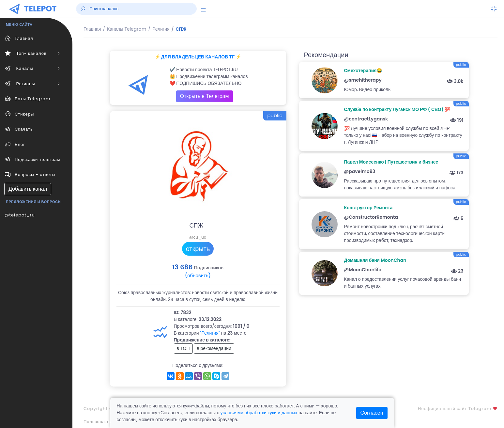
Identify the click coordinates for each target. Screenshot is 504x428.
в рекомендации (214, 348)
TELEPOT (40, 8)
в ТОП (183, 348)
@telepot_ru (20, 215)
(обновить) (198, 275)
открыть (198, 248)
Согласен (371, 413)
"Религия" (210, 333)
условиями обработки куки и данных (259, 412)
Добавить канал (27, 189)
